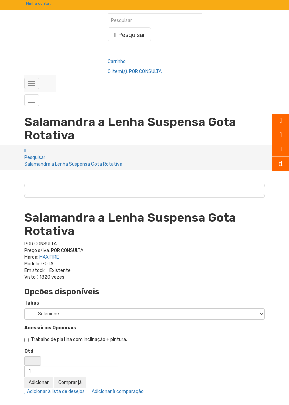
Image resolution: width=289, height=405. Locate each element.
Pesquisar (34, 157)
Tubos (31, 303)
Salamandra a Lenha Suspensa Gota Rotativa (73, 164)
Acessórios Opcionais (50, 328)
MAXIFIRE (49, 257)
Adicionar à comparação (116, 391)
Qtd (28, 351)
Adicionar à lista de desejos (54, 391)
